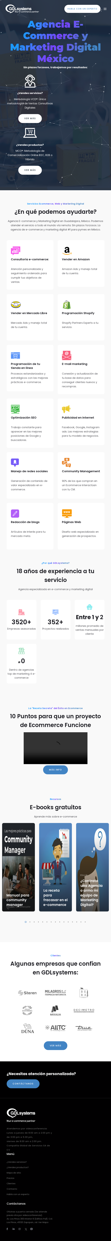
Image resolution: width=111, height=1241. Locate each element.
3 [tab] (33, 921)
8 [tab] (54, 921)
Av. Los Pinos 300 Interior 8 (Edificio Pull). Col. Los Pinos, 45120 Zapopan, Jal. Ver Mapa (30, 1220)
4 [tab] (37, 921)
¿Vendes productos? (30, 145)
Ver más (30, 118)
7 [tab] (50, 921)
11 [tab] (67, 921)
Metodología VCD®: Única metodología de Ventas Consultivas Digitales (30, 103)
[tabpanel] (18, 867)
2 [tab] (29, 921)
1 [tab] (25, 921)
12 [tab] (71, 921)
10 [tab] (63, 921)
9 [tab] (59, 921)
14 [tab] (80, 921)
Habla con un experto (18, 1194)
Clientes (11, 1183)
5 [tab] (42, 921)
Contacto (12, 1188)
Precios (10, 1178)
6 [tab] (46, 921)
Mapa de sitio (14, 1172)
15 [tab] (84, 921)
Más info (55, 769)
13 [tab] (76, 921)
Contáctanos (23, 1083)
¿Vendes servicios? (30, 93)
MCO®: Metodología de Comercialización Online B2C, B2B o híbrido (30, 155)
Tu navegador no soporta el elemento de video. (55, 748)
